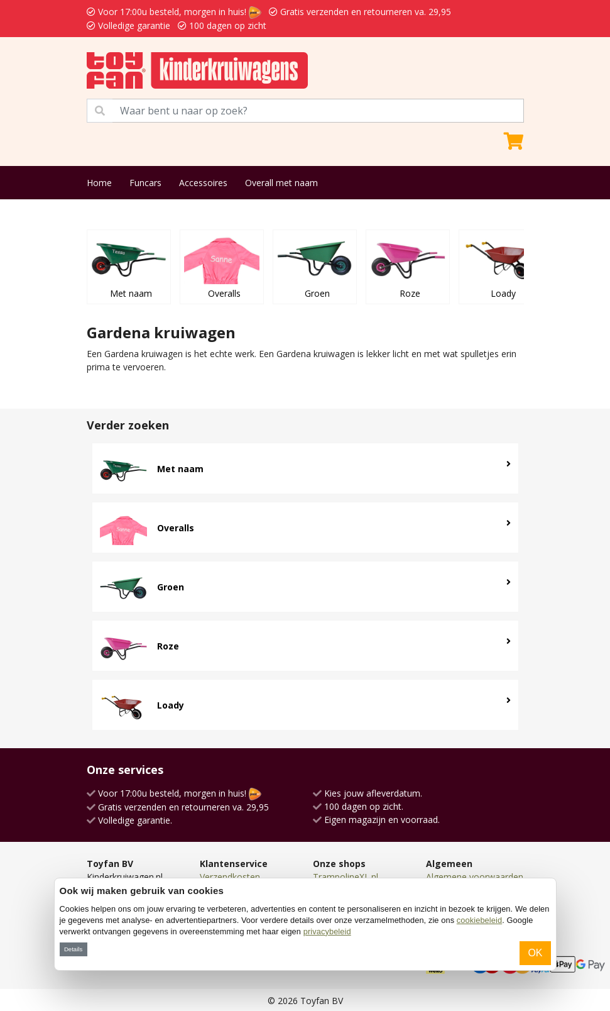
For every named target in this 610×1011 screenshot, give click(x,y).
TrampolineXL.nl (345, 877)
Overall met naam (281, 183)
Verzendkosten (230, 877)
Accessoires (203, 183)
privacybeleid (327, 931)
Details (73, 949)
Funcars (145, 183)
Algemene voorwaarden (474, 877)
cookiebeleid (479, 920)
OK (535, 952)
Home (99, 183)
